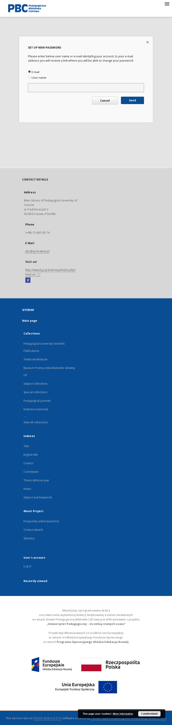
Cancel (105, 101)
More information (123, 713)
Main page (29, 321)
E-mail (33, 72)
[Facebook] (27, 280)
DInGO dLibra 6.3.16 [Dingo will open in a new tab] (48, 718)
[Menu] (167, 3)
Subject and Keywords (38, 497)
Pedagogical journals (37, 401)
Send (132, 100)
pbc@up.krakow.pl (37, 251)
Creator (29, 463)
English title (31, 455)
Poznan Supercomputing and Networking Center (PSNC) (128, 718)
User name (37, 78)
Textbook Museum (35, 359)
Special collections (35, 392)
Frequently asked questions (41, 521)
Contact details (33, 530)
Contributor (31, 472)
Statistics (29, 538)
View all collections (36, 422)
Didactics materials (36, 409)
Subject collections (35, 384)
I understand (149, 713)
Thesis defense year (36, 480)
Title (26, 446)
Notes (27, 489)
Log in (27, 566)
